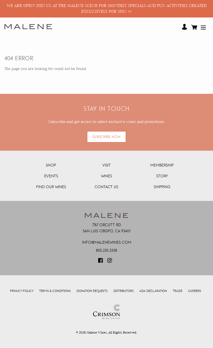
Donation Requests (92, 290)
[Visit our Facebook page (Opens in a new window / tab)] (101, 262)
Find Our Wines (51, 187)
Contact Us (106, 187)
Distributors (123, 290)
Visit (106, 165)
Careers (194, 290)
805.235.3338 (106, 250)
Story (162, 176)
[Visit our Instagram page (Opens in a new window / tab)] (110, 262)
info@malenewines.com (106, 242)
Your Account (184, 27)
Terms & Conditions (55, 290)
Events (51, 176)
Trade (177, 290)
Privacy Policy (21, 290)
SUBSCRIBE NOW (106, 136)
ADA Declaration (153, 290)
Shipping (162, 187)
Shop (51, 165)
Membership (162, 165)
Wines (106, 176)
